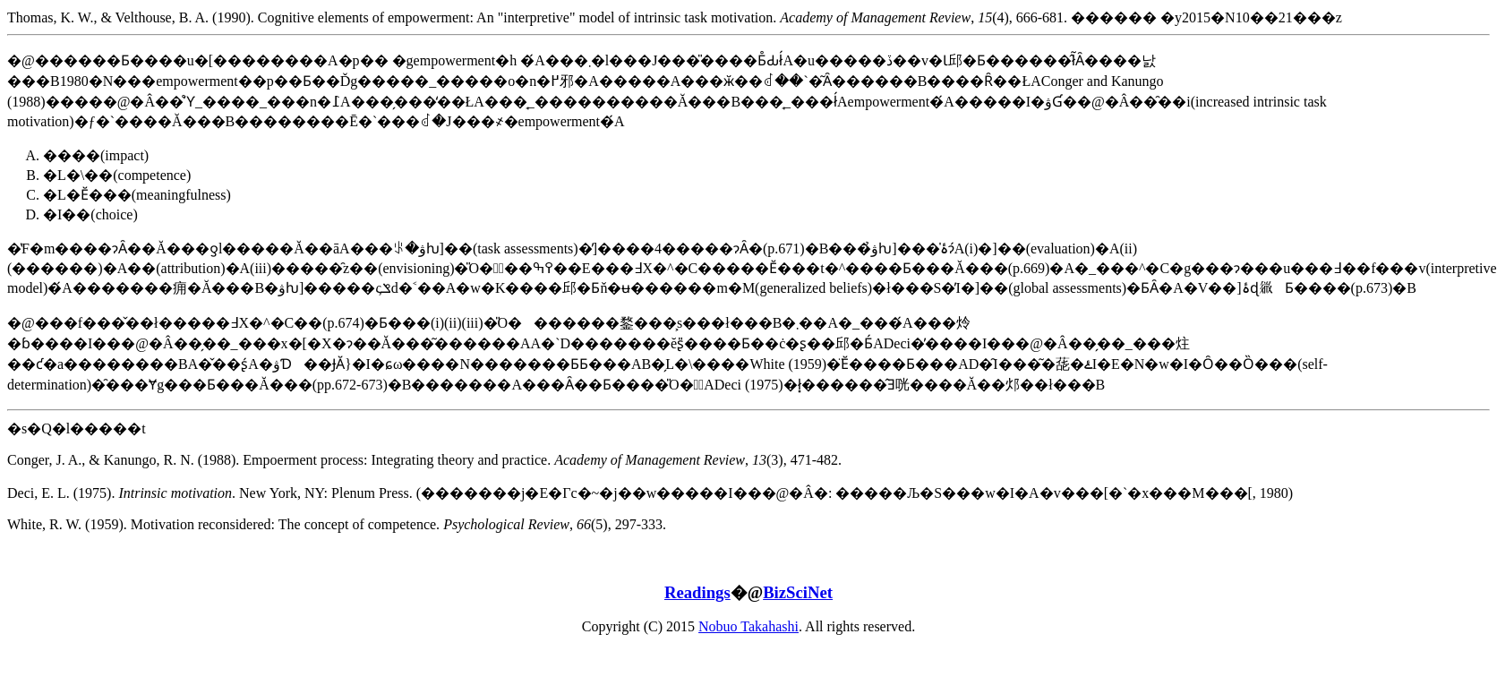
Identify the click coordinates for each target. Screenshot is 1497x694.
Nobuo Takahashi (748, 626)
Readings (697, 592)
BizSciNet (798, 592)
